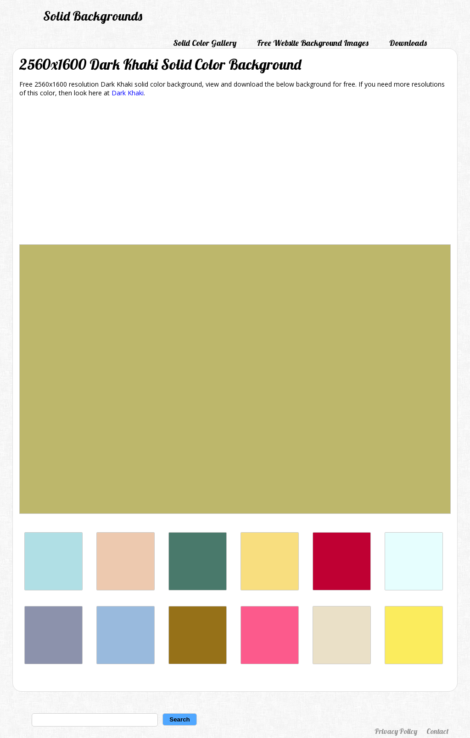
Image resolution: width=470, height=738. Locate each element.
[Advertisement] (235, 172)
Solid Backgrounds (92, 16)
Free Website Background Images (313, 43)
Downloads (408, 43)
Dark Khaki (128, 92)
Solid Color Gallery (204, 43)
